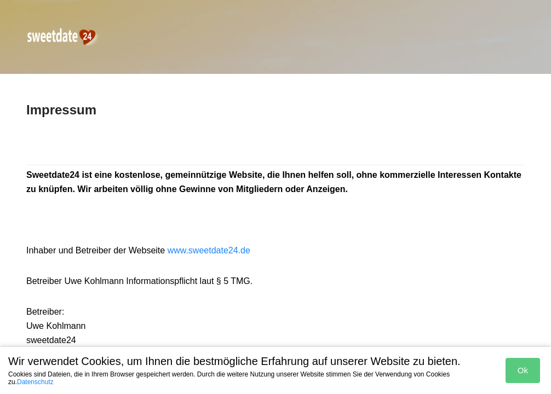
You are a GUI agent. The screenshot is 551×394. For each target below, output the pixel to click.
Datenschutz (35, 382)
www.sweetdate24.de (209, 250)
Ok (523, 370)
